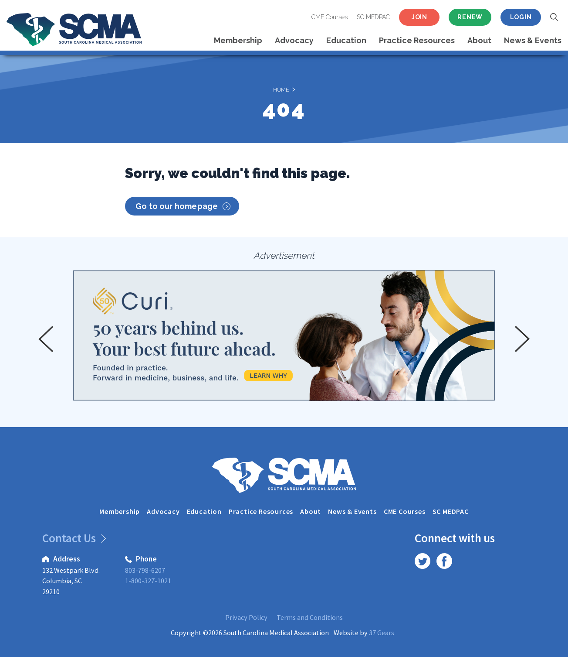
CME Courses (329, 17)
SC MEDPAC (373, 17)
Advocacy (294, 40)
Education (346, 40)
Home (281, 88)
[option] (284, 335)
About (479, 40)
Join (419, 17)
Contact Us (72, 537)
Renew (470, 17)
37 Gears (381, 632)
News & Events (532, 40)
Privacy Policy (246, 617)
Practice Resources (417, 40)
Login (521, 17)
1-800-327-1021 (148, 580)
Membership (238, 40)
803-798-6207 (145, 570)
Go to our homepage (182, 206)
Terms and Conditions (310, 617)
